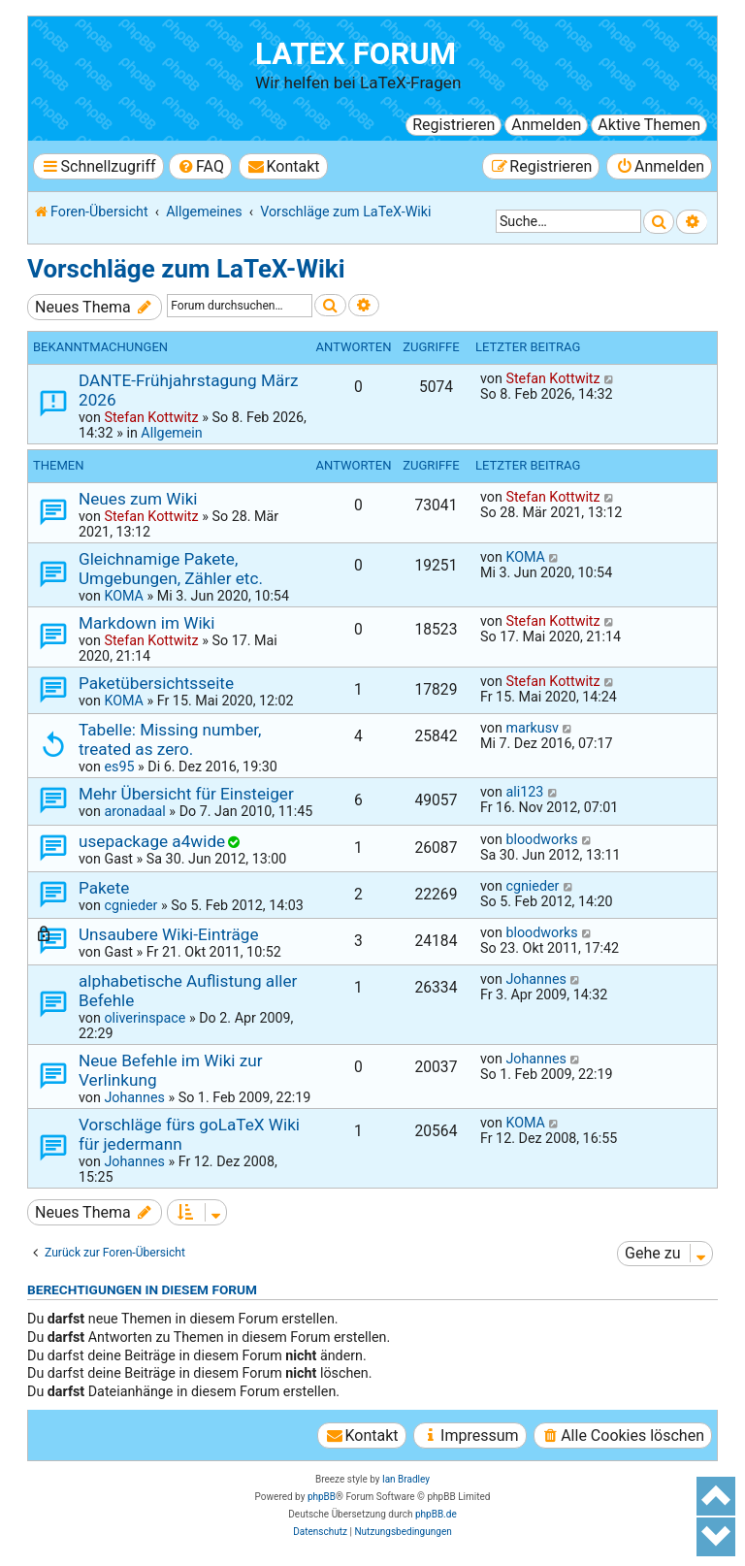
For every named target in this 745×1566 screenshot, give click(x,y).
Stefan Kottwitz (151, 417)
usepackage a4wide (152, 841)
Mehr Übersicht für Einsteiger (186, 793)
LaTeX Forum (355, 54)
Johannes (535, 979)
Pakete (104, 887)
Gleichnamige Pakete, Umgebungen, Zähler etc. (171, 568)
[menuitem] (200, 166)
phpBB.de (436, 1514)
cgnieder (130, 905)
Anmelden (546, 124)
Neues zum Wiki (138, 498)
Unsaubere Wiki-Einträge (169, 934)
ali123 (524, 791)
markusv (532, 727)
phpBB (322, 1496)
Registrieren (453, 124)
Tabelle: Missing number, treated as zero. (170, 739)
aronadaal (134, 811)
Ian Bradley (406, 1479)
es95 (119, 766)
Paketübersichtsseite (156, 683)
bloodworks (541, 839)
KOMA (124, 596)
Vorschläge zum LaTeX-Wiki (186, 268)
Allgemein (171, 432)
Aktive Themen (649, 124)
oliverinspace (144, 1018)
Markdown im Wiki (146, 623)
